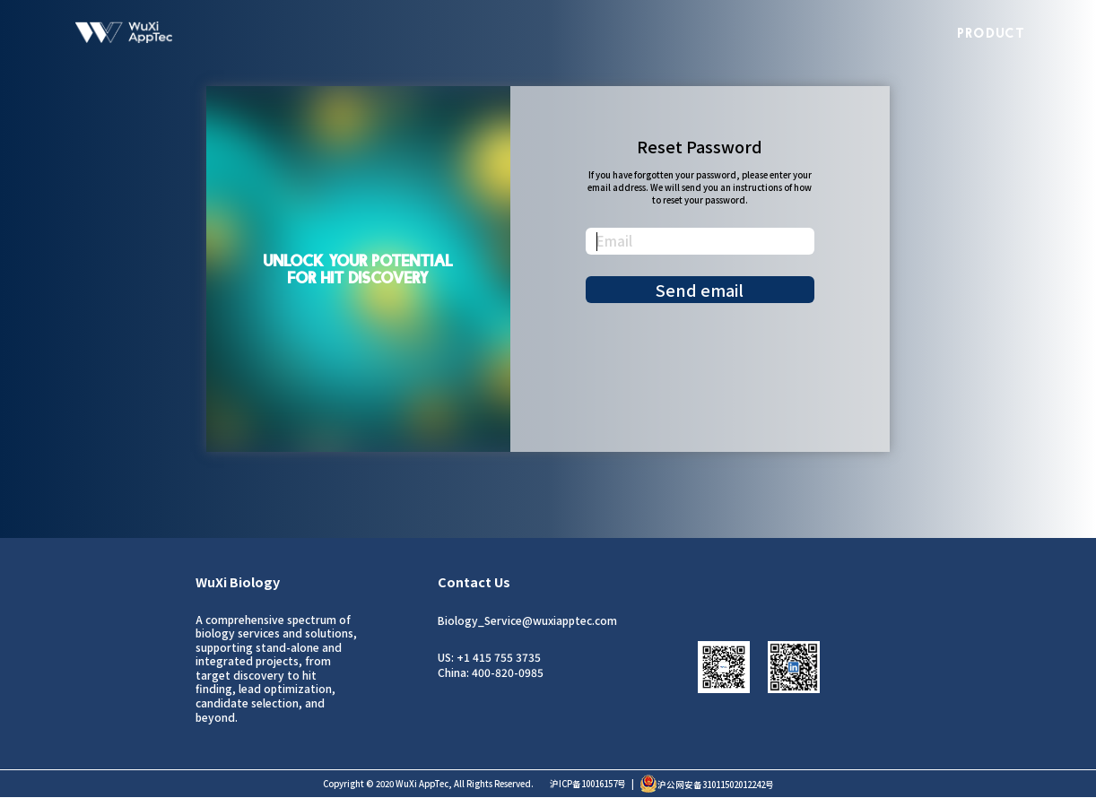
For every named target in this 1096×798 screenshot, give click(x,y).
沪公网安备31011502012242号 (706, 784)
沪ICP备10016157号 (588, 783)
